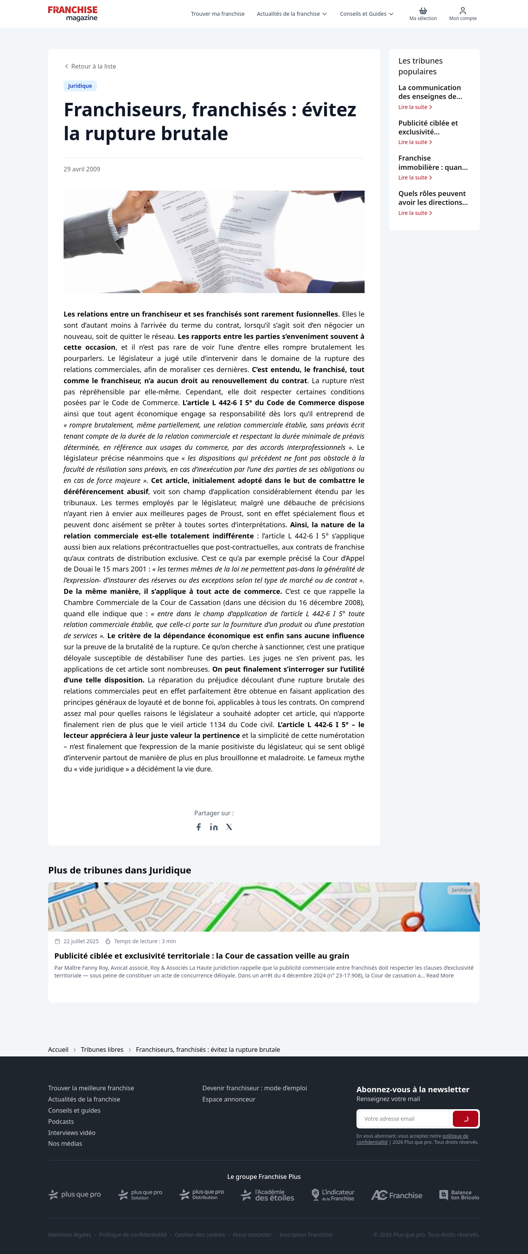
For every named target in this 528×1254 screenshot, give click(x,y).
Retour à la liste (90, 66)
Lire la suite (416, 107)
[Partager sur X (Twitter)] (229, 827)
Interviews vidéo (72, 1133)
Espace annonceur (229, 1099)
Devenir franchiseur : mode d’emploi (254, 1088)
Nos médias (65, 1144)
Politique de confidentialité (133, 1234)
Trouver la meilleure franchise (91, 1088)
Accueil (58, 1049)
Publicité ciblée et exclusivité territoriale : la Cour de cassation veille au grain (201, 956)
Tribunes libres (102, 1049)
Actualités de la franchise (84, 1099)
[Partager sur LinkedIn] (214, 827)
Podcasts (61, 1122)
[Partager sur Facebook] (198, 827)
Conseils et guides (74, 1110)
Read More (440, 975)
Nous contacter (252, 1234)
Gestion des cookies (200, 1234)
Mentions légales (69, 1234)
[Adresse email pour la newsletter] (404, 1119)
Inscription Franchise (305, 1234)
